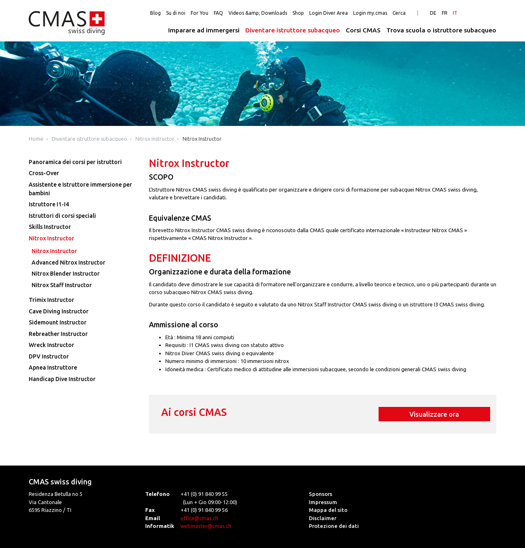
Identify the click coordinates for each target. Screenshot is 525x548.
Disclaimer (322, 518)
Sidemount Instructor (58, 322)
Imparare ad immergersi (204, 30)
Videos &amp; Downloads (257, 13)
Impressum (323, 502)
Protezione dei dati (334, 526)
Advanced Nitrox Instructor (68, 262)
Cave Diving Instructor (59, 311)
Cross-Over (44, 173)
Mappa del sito (328, 510)
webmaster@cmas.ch (205, 526)
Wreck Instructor (51, 345)
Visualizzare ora (434, 414)
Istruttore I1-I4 (49, 204)
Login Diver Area (328, 13)
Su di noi (175, 13)
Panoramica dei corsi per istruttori (75, 162)
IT (455, 13)
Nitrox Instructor (154, 139)
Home (36, 139)
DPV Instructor (49, 356)
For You (199, 13)
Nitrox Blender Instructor (66, 273)
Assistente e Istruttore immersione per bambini (80, 188)
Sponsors (320, 494)
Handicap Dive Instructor (62, 379)
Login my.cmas (370, 13)
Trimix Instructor (51, 300)
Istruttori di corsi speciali (62, 215)
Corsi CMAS (363, 30)
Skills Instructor (50, 227)
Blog (155, 13)
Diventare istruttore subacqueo (292, 30)
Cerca (399, 13)
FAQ (218, 13)
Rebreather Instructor (58, 334)
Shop (298, 13)
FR (444, 13)
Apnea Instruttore (53, 367)
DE (433, 13)
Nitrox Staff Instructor (62, 285)
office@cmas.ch (199, 518)
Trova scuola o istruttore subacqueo (441, 30)
